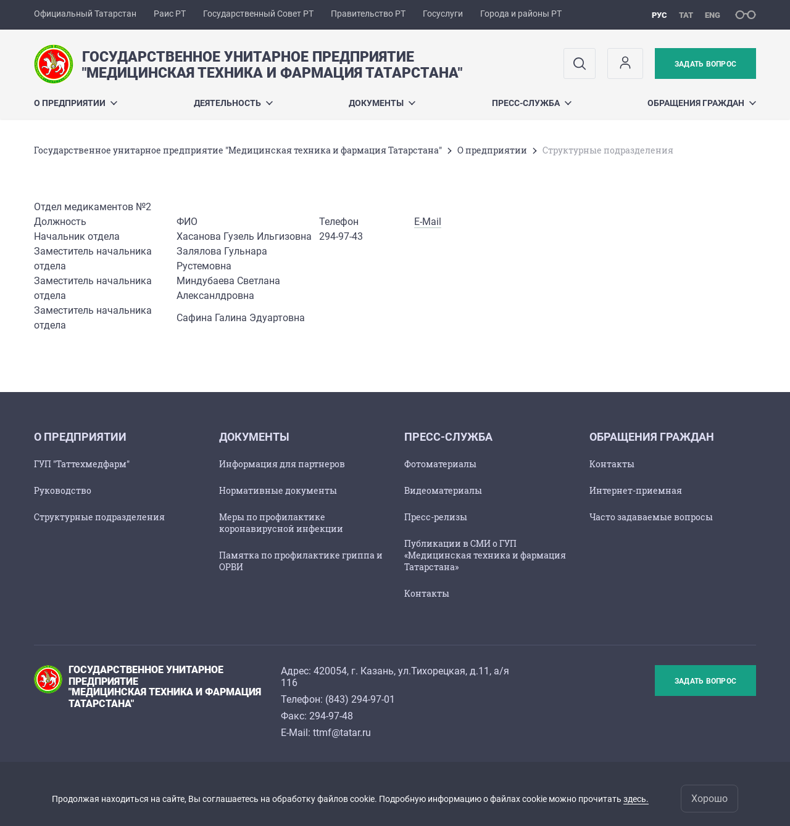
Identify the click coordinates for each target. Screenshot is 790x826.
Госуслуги (443, 13)
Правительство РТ (368, 13)
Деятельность (233, 103)
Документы (382, 103)
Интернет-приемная (635, 490)
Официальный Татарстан (85, 13)
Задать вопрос (705, 64)
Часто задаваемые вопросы (651, 517)
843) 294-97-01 (361, 699)
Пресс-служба (532, 103)
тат (686, 15)
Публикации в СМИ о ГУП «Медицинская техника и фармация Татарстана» (485, 555)
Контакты (426, 593)
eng (712, 15)
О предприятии (75, 103)
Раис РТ (170, 13)
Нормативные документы (278, 490)
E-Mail (427, 221)
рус (659, 15)
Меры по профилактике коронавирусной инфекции (281, 522)
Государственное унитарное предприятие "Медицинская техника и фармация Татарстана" (238, 150)
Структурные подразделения (99, 517)
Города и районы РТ (521, 13)
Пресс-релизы (435, 517)
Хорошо (709, 798)
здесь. (636, 799)
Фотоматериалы (440, 464)
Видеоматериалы (443, 490)
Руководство (62, 490)
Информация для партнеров (282, 464)
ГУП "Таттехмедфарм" (82, 464)
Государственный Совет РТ (258, 13)
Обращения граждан (701, 103)
